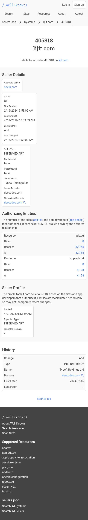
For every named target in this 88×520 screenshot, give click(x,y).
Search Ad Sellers (13, 511)
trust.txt (7, 491)
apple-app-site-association (18, 457)
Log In (66, 4)
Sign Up (79, 4)
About (61, 13)
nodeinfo (7, 472)
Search (8, 13)
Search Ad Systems (14, 506)
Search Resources (13, 428)
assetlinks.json (11, 462)
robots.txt (8, 481)
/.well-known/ (14, 417)
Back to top (44, 398)
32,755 (79, 247)
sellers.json (9, 22)
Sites (26, 13)
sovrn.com (10, 87)
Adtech (79, 13)
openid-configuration (15, 477)
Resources (43, 13)
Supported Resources (18, 442)
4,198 (80, 270)
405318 (66, 22)
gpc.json (7, 467)
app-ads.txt (76, 220)
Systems (29, 22)
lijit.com (48, 22)
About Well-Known (13, 423)
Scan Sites (8, 433)
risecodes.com (13, 202)
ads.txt (37, 220)
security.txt (9, 486)
